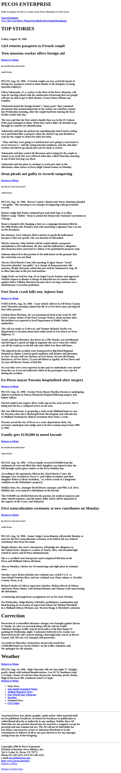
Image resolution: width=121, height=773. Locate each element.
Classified (36, 20)
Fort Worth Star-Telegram (22, 694)
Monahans (60, 20)
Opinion (13, 18)
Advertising (48, 20)
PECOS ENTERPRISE (26, 4)
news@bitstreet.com (19, 758)
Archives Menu (22, 20)
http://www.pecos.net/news (15, 760)
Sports (4, 18)
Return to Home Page (12, 769)
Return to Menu (10, 60)
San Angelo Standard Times (22, 689)
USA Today (14, 703)
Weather (12, 697)
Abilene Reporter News (20, 692)
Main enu (7, 20)
